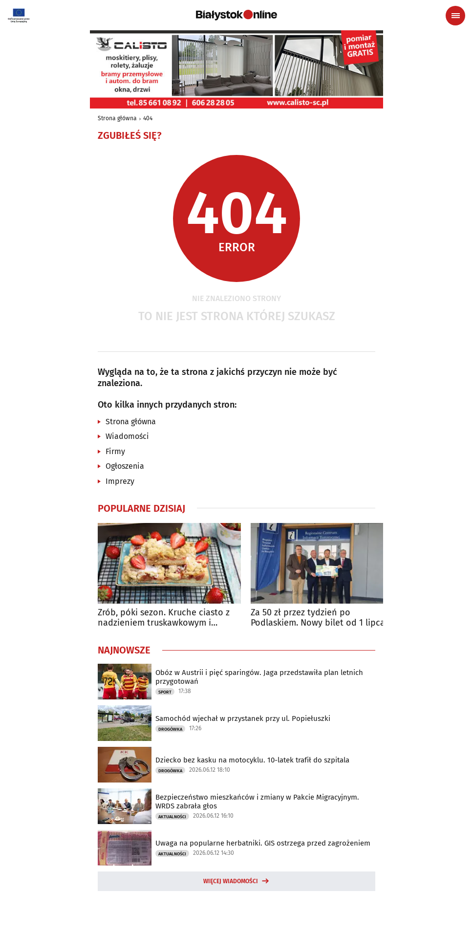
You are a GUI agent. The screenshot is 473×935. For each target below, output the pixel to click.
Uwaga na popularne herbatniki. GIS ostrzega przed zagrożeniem (262, 843)
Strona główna (117, 118)
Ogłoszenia (125, 466)
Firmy (115, 451)
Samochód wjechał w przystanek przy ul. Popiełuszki (242, 718)
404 (147, 118)
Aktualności (172, 816)
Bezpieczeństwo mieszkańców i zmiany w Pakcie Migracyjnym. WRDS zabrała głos (257, 801)
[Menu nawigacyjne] (455, 15)
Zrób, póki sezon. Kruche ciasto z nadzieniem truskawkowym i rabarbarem (164, 618)
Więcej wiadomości (230, 881)
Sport (165, 692)
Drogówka (170, 729)
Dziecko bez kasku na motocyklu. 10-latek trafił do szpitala (252, 760)
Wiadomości (127, 436)
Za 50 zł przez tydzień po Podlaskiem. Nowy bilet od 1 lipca (318, 618)
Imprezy (120, 481)
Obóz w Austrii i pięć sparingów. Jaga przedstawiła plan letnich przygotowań (259, 677)
